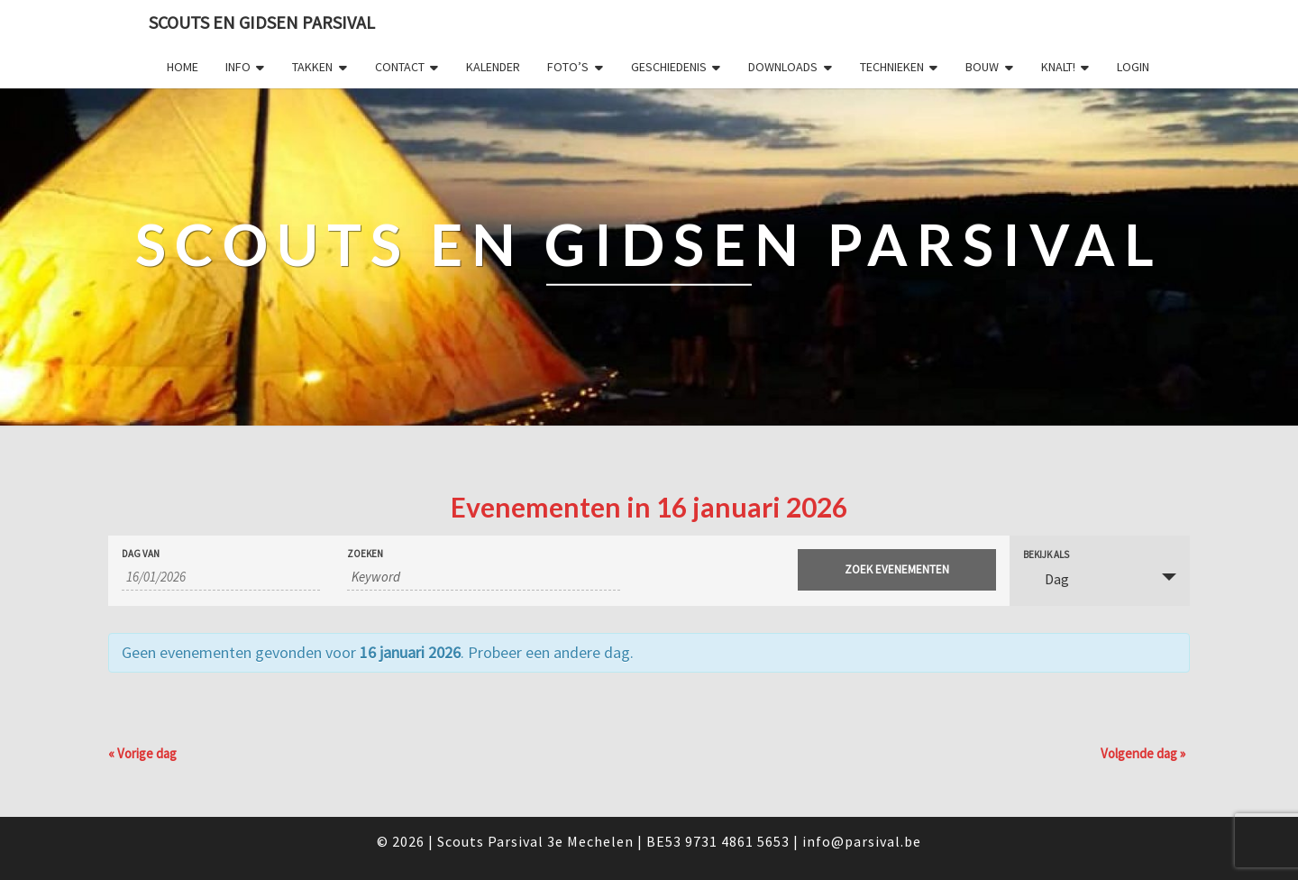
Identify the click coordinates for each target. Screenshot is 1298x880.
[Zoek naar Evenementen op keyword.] (483, 577)
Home (182, 67)
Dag (1046, 579)
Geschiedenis (669, 67)
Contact (400, 67)
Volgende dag (1143, 753)
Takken (312, 67)
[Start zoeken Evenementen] (897, 570)
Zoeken (365, 554)
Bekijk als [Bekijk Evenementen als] (1046, 555)
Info (238, 67)
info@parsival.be (861, 841)
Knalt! (1058, 67)
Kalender (493, 67)
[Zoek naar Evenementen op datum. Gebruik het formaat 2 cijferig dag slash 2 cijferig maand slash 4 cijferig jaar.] (221, 577)
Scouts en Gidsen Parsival (262, 22)
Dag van (141, 554)
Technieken (892, 67)
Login (1133, 67)
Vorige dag (142, 753)
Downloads (783, 67)
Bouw (982, 67)
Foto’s (568, 67)
